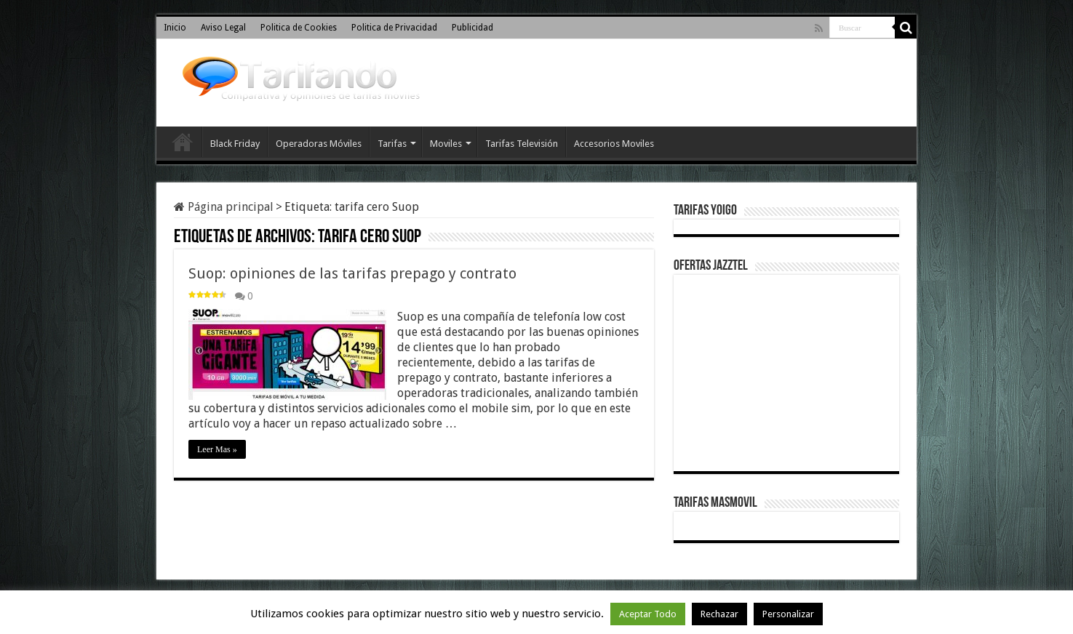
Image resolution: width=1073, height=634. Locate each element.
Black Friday (235, 143)
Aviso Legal (223, 28)
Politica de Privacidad (394, 28)
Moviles (446, 143)
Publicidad (472, 28)
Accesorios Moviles (614, 143)
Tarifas (392, 143)
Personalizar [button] (788, 614)
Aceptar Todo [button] (648, 614)
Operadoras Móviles (319, 143)
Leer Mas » (217, 449)
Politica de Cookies (298, 28)
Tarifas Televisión (521, 143)
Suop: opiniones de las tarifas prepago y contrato (352, 273)
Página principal (224, 207)
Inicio (175, 28)
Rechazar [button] (719, 614)
